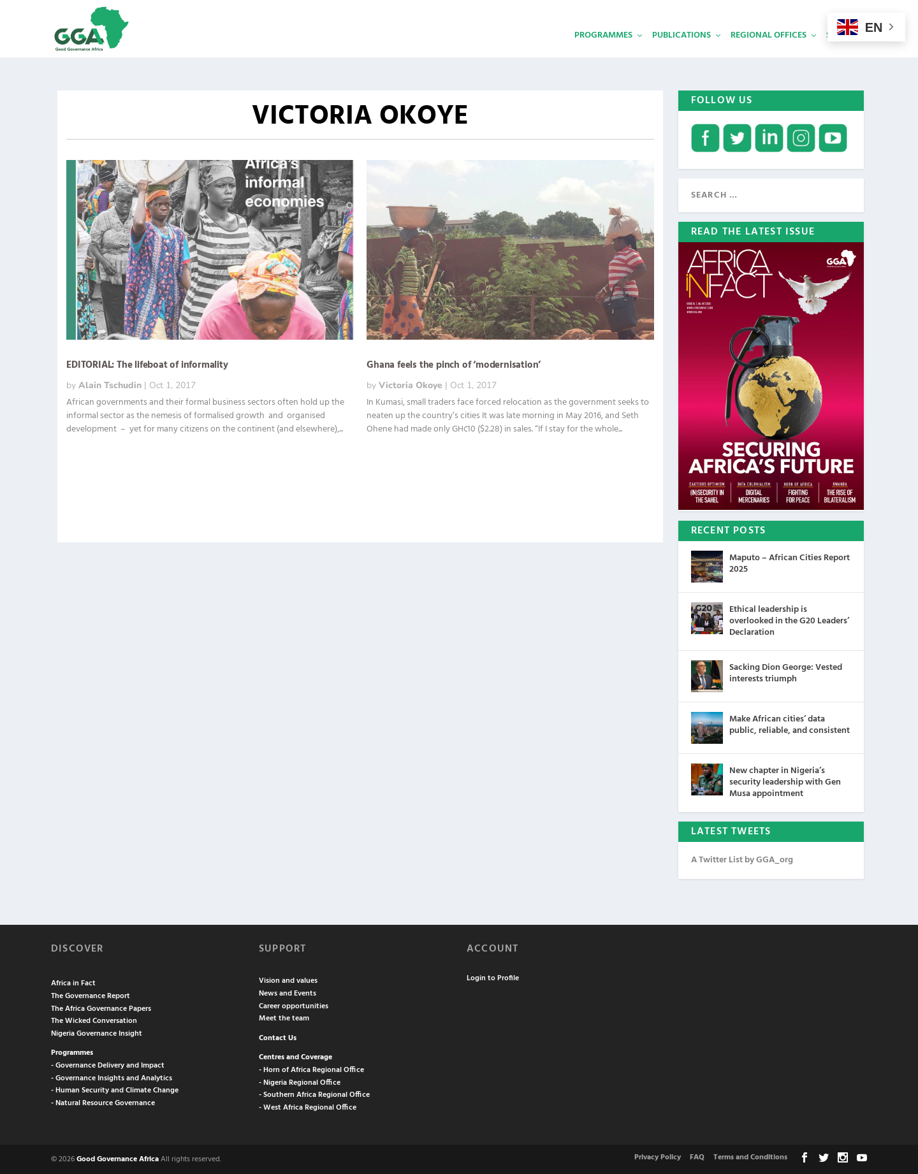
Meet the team (284, 1017)
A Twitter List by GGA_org (742, 859)
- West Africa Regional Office (307, 1106)
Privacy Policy (657, 1156)
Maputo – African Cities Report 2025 (789, 562)
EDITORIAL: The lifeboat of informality (147, 364)
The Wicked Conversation (94, 1019)
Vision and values (288, 979)
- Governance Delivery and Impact (107, 1064)
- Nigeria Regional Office (299, 1081)
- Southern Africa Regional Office (314, 1093)
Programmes (603, 54)
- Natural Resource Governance (103, 1102)
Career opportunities (293, 1005)
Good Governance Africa (117, 1158)
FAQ (697, 1156)
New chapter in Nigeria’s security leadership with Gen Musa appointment (785, 781)
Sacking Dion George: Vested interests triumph (785, 672)
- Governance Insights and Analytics (111, 1077)
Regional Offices (768, 54)
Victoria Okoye (410, 384)
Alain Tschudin (110, 384)
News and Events (287, 992)
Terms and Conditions (750, 1156)
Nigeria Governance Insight (96, 1032)
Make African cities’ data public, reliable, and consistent (789, 724)
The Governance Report (90, 995)
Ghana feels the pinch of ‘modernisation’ (454, 364)
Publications (681, 54)
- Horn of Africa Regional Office (311, 1068)
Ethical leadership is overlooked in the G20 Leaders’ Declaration (789, 620)
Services (844, 54)
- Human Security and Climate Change (114, 1089)
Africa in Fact (73, 982)
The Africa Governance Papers (101, 1007)
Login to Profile (493, 977)
